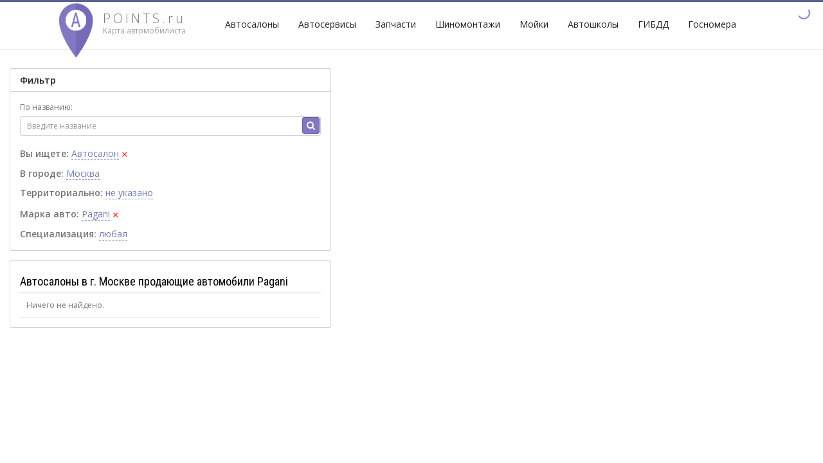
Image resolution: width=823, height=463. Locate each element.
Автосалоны (252, 24)
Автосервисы (327, 24)
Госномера (712, 24)
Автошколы (593, 24)
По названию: (46, 107)
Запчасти (395, 24)
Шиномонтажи (467, 24)
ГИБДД (653, 24)
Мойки (534, 24)
